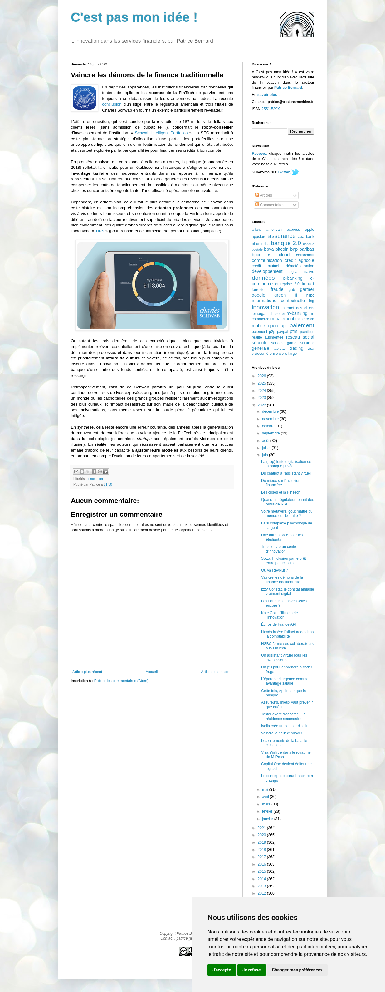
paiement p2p (263, 332)
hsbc (310, 295)
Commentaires (269, 205)
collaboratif (305, 255)
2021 (262, 828)
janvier (268, 819)
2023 (262, 398)
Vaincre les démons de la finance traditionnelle (282, 579)
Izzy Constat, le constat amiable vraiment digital (287, 591)
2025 (262, 383)
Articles (263, 195)
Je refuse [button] (251, 969)
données (263, 277)
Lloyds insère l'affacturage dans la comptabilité (287, 634)
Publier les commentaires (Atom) (121, 681)
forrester (259, 289)
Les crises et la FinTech (280, 492)
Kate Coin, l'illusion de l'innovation (279, 615)
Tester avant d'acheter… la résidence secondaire (283, 716)
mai (265, 789)
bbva (269, 249)
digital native (301, 271)
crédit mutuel (265, 266)
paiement (302, 325)
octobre (268, 426)
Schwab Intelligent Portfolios (161, 133)
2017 (262, 857)
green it (285, 294)
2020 (262, 835)
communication (267, 260)
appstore (259, 237)
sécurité (259, 342)
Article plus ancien (216, 672)
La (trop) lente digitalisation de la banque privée (286, 463)
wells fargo (288, 353)
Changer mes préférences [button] (297, 969)
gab (292, 289)
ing (311, 301)
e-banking (292, 278)
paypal (282, 332)
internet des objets (298, 308)
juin (265, 455)
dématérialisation (300, 266)
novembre (271, 419)
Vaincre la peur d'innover (281, 733)
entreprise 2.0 (287, 284)
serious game (283, 343)
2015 (262, 871)
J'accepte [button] (221, 969)
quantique (307, 332)
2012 (262, 893)
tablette (279, 348)
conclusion (111, 104)
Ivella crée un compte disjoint (285, 726)
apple (309, 229)
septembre (271, 433)
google (258, 294)
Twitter (284, 172)
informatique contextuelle (278, 300)
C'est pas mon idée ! (134, 17)
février (268, 811)
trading (296, 348)
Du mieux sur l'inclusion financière (280, 482)
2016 (262, 864)
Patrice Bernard (288, 87)
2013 (262, 886)
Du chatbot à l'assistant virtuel (286, 473)
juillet (267, 448)
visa (311, 348)
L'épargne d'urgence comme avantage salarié (284, 681)
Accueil (152, 672)
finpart (308, 283)
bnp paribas (302, 249)
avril (266, 797)
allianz (256, 229)
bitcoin (282, 249)
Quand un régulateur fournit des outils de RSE (287, 501)
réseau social (300, 337)
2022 (262, 405)
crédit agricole (299, 260)
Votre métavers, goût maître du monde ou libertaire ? (287, 513)
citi (270, 255)
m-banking (296, 313)
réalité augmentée (267, 337)
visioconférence (265, 353)
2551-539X (270, 109)
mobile (258, 325)
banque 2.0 (286, 243)
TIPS (99, 231)
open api (277, 325)
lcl (283, 314)
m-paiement (282, 318)
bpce (256, 254)
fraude (277, 289)
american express (283, 229)
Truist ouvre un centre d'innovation (279, 548)
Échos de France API (278, 624)
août (266, 441)
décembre (271, 411)
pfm (293, 331)
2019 (262, 842)
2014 (262, 879)
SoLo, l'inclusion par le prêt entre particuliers (283, 560)
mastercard (304, 319)
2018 (262, 849)
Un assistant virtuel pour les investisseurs (284, 657)
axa (301, 237)
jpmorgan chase (266, 313)
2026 (262, 376)
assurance (282, 236)
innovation (95, 479)
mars (266, 804)
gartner (307, 289)
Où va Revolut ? (274, 570)
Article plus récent (87, 672)
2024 (262, 390)
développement (267, 271)
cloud (284, 254)
